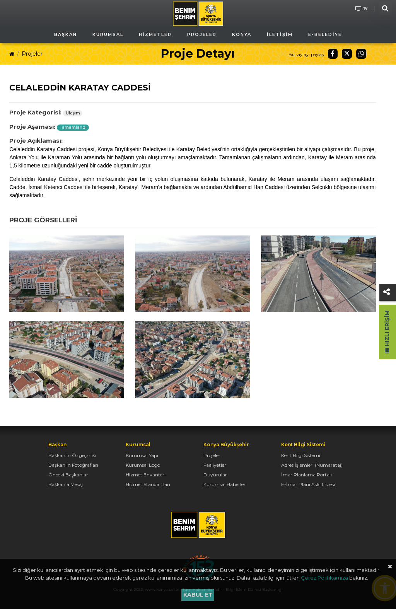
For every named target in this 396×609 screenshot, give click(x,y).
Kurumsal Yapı (142, 455)
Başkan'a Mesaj (65, 484)
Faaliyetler (214, 465)
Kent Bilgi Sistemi (300, 455)
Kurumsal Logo (143, 465)
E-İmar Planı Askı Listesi (308, 484)
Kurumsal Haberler (224, 484)
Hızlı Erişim (387, 331)
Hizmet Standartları (148, 484)
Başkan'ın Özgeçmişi (72, 455)
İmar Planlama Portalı (306, 475)
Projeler (32, 53)
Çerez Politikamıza (324, 578)
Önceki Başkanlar (68, 475)
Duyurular (215, 475)
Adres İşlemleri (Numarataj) (312, 465)
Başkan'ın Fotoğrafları (73, 465)
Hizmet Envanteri (146, 475)
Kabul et (198, 594)
